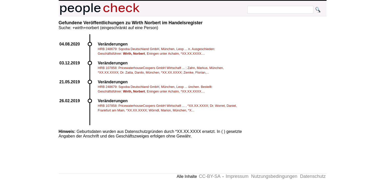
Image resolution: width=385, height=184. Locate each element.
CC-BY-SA (209, 176)
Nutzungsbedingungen (274, 176)
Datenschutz (313, 176)
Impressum (237, 176)
